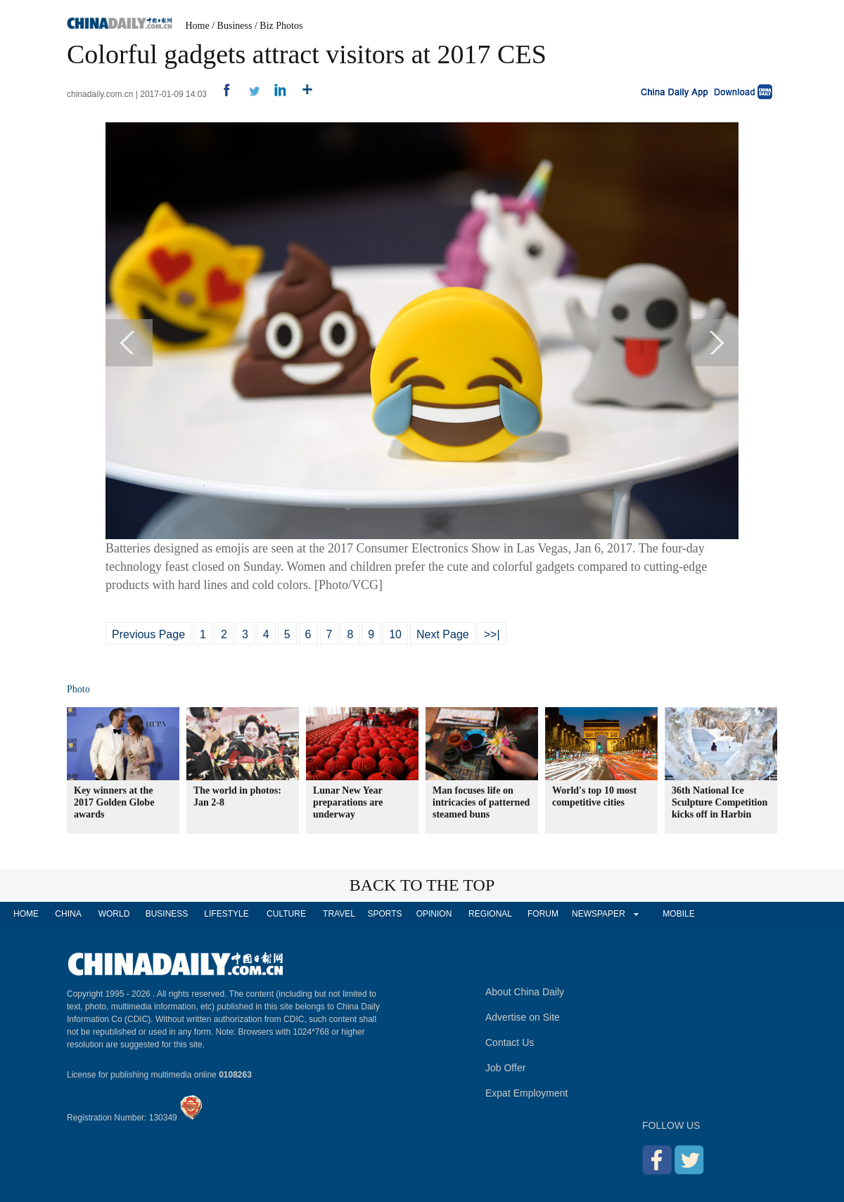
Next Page (442, 634)
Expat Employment (526, 1093)
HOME (26, 914)
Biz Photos (281, 25)
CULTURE (286, 914)
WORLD (114, 914)
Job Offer (505, 1067)
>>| (492, 634)
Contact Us (509, 1042)
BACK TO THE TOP (422, 885)
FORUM (543, 914)
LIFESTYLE (226, 914)
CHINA (68, 914)
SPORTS (384, 914)
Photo (78, 689)
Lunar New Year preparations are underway (348, 802)
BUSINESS (167, 914)
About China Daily (524, 991)
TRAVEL (339, 914)
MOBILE (678, 914)
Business (234, 25)
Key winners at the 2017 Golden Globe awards (114, 802)
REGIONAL (490, 914)
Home (198, 25)
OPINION (434, 914)
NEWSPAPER (598, 914)
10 (395, 634)
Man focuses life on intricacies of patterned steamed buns (481, 802)
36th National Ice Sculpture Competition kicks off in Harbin (719, 802)
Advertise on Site (522, 1017)
